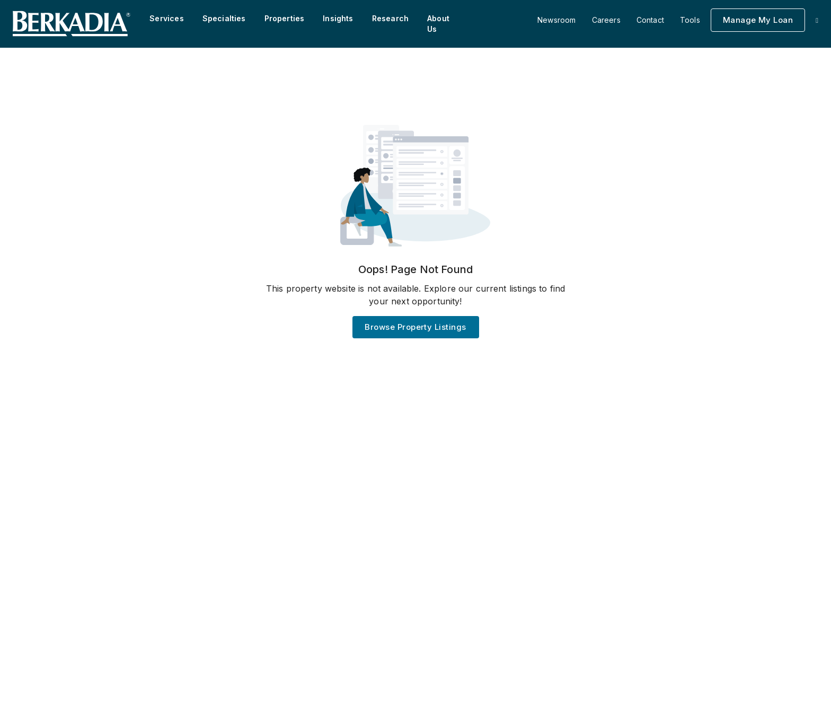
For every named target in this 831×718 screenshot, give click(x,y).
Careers (606, 19)
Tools (690, 19)
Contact (650, 19)
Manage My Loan (758, 20)
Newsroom (556, 19)
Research (390, 18)
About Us (438, 23)
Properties (284, 18)
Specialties (224, 18)
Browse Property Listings (415, 327)
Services (166, 18)
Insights (338, 18)
